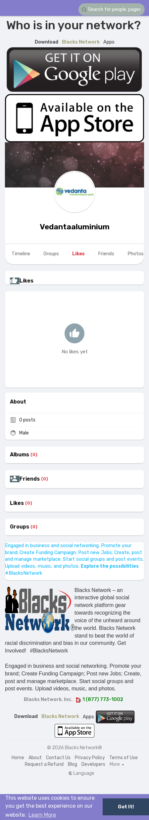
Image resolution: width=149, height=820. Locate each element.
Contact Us (58, 758)
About (35, 758)
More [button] (117, 764)
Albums (19, 454)
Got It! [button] (126, 807)
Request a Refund (44, 764)
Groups (19, 526)
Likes (17, 503)
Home (18, 758)
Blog (72, 764)
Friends (30, 479)
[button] (111, 9)
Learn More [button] (42, 815)
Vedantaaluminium (75, 226)
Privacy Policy (90, 758)
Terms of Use (123, 758)
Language (81, 773)
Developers (93, 764)
